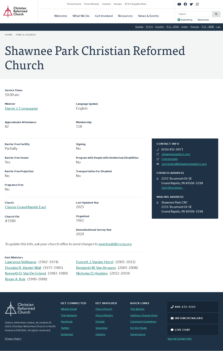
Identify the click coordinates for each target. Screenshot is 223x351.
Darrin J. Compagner (21, 109)
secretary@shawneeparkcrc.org (184, 164)
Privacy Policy (13, 338)
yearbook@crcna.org (115, 244)
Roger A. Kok (15, 279)
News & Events (148, 16)
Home (9, 35)
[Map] (185, 113)
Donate (118, 4)
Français (194, 27)
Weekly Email (69, 309)
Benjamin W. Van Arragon (96, 268)
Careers (100, 334)
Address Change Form (144, 315)
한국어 (149, 27)
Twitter (65, 328)
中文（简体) (172, 27)
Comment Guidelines (143, 321)
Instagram (67, 334)
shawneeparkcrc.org (176, 154)
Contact (106, 4)
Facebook (67, 321)
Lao (218, 27)
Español (159, 27)
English (139, 27)
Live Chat (182, 329)
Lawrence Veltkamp (21, 262)
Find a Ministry (91, 4)
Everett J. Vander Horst (94, 262)
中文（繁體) (207, 27)
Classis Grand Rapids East (25, 207)
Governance (137, 334)
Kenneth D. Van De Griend (25, 274)
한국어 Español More (135, 4)
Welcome (60, 16)
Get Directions (172, 188)
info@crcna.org (189, 318)
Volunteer (102, 328)
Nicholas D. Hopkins (92, 274)
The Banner (137, 309)
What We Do (81, 16)
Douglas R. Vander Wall (23, 268)
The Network (69, 315)
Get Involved (104, 16)
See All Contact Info (180, 338)
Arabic (184, 27)
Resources (125, 16)
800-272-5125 (185, 307)
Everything (186, 20)
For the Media (138, 328)
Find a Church (74, 4)
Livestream (170, 159)
